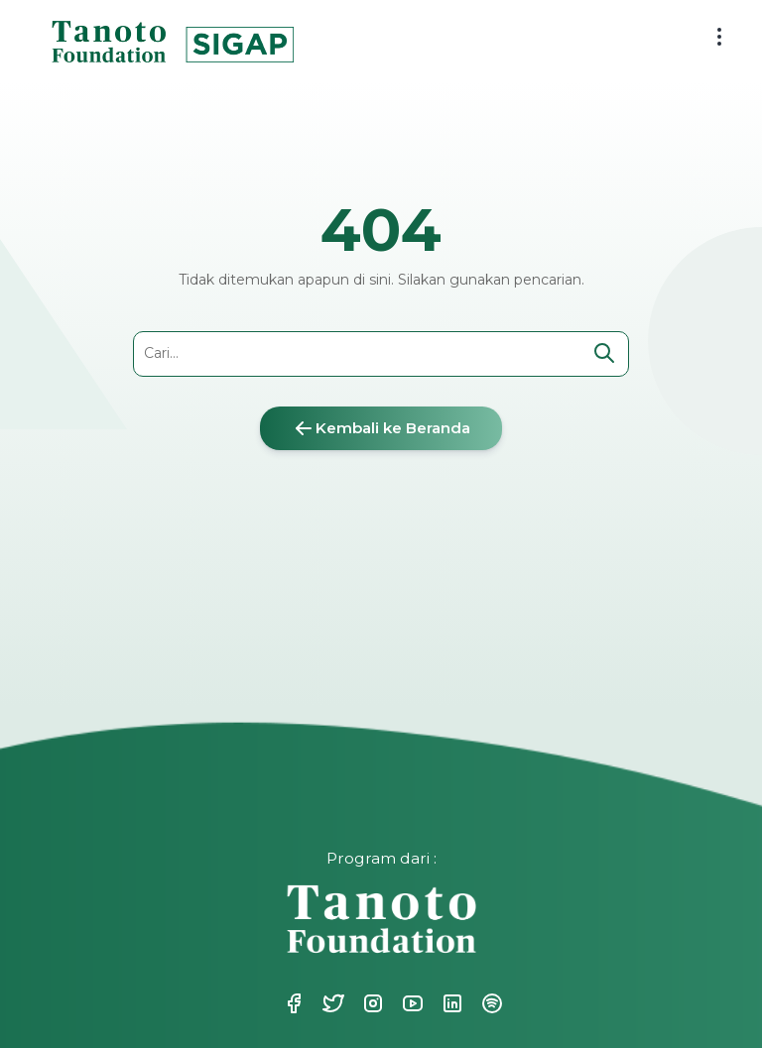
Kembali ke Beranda (381, 428)
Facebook (292, 1003)
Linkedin (450, 1003)
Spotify (490, 1003)
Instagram (371, 1003)
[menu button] (719, 36)
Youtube (411, 1003)
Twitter (331, 1003)
